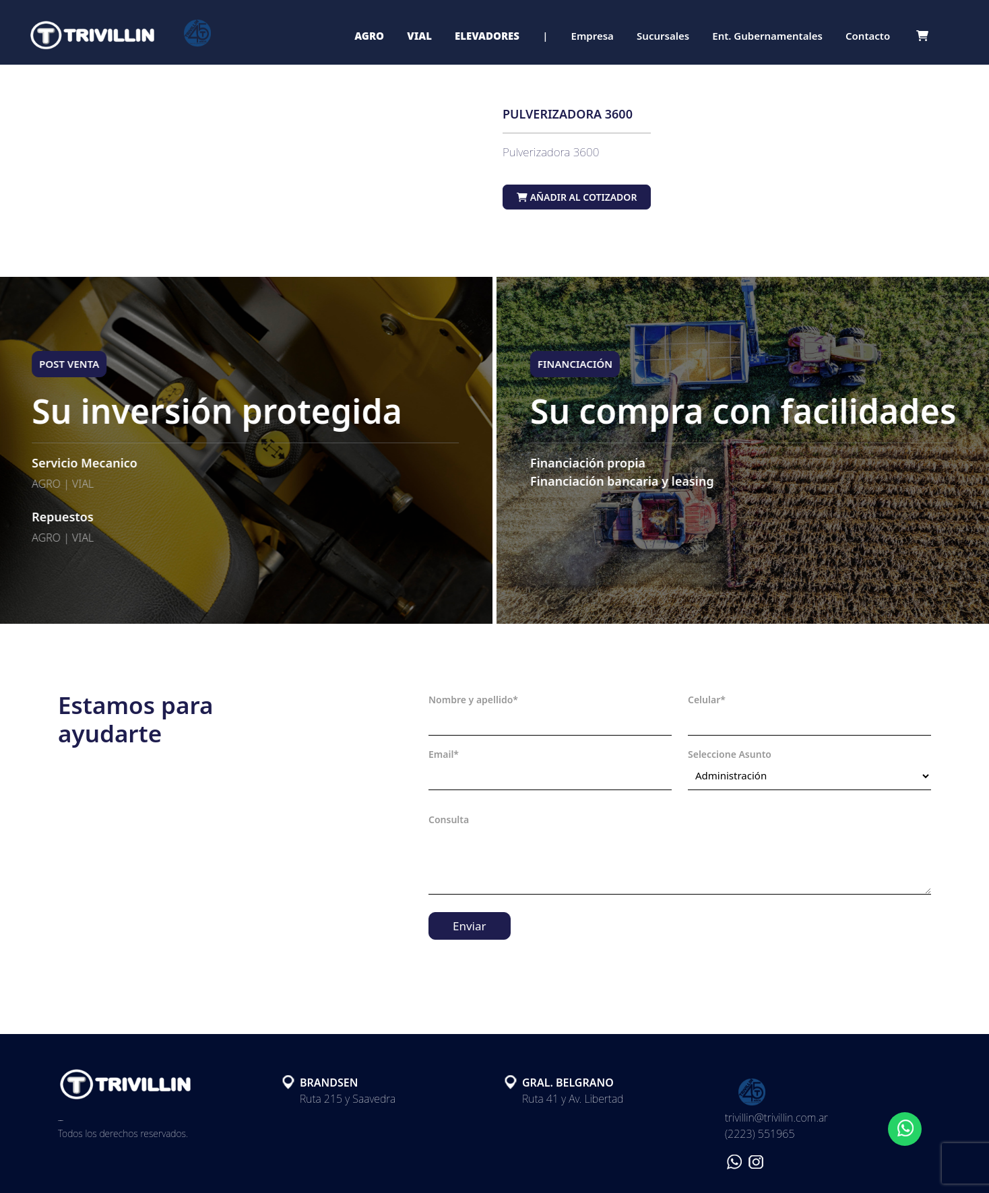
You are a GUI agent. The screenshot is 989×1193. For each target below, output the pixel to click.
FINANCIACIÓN (585, 363)
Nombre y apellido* (473, 699)
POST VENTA (59, 363)
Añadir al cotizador (577, 197)
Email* (443, 754)
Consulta (448, 819)
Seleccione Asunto (729, 754)
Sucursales (663, 35)
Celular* (707, 699)
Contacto (868, 35)
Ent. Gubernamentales (767, 35)
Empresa (592, 35)
